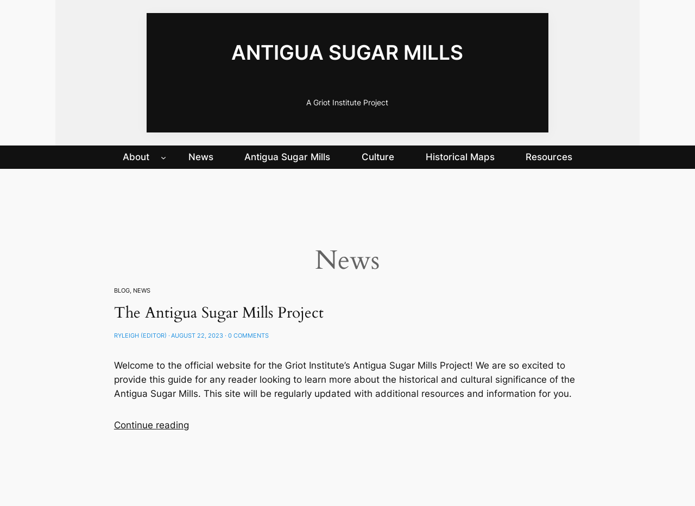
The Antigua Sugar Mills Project (219, 313)
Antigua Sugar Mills (347, 52)
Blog (122, 290)
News (141, 290)
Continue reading (151, 425)
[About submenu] (163, 157)
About (136, 156)
